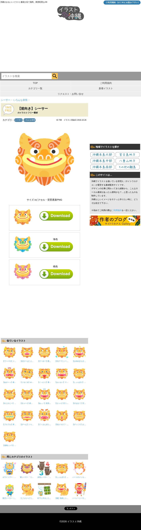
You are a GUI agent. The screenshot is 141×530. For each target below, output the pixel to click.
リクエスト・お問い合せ (71, 94)
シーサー (18, 120)
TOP (35, 83)
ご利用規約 (106, 83)
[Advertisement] (70, 46)
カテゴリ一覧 (35, 88)
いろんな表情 (29, 120)
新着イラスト (106, 88)
